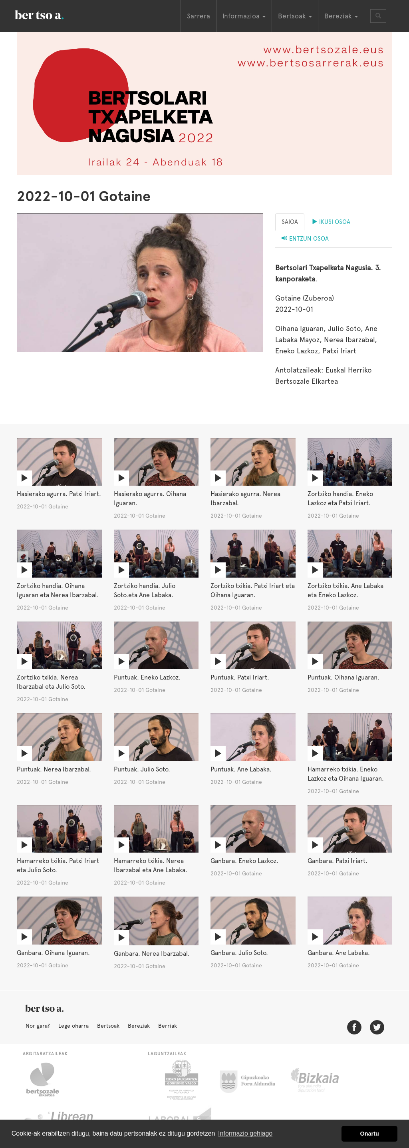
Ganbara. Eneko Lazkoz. (244, 861)
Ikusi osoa (331, 221)
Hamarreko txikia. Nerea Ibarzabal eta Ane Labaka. (150, 865)
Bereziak (139, 1025)
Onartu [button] (369, 1133)
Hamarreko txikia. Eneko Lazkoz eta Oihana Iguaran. (346, 773)
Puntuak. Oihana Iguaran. (343, 677)
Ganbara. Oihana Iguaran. (53, 953)
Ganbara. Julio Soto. (239, 953)
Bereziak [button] (341, 16)
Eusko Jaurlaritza (181, 1080)
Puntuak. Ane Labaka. (241, 769)
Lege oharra (73, 1025)
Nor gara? (38, 1025)
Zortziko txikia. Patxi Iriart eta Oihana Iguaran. (252, 590)
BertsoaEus (51, 14)
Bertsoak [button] (295, 16)
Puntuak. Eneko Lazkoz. (147, 677)
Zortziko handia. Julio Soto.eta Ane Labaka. (144, 590)
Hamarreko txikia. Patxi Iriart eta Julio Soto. (58, 865)
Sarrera (198, 16)
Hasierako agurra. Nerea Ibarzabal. (245, 498)
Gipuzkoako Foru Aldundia (252, 1080)
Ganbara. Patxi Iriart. (337, 861)
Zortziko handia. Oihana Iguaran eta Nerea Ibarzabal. (57, 590)
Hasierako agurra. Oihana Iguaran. (150, 498)
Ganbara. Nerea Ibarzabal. (151, 953)
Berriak (167, 1025)
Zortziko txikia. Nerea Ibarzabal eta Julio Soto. (51, 682)
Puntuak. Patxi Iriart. (239, 677)
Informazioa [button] (244, 16)
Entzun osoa (305, 238)
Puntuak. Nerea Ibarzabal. (54, 769)
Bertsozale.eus (48, 1080)
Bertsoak (108, 1025)
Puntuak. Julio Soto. (142, 769)
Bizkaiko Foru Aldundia (324, 1080)
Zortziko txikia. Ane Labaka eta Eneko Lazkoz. (345, 590)
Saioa (290, 221)
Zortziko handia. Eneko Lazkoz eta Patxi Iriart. (340, 498)
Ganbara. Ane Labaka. (339, 953)
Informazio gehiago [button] (245, 1133)
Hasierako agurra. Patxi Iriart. (59, 494)
